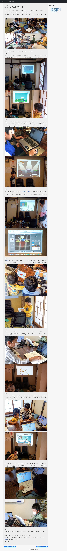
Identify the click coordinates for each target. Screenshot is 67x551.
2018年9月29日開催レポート (41, 546)
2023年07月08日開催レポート (56, 9)
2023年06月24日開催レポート (56, 10)
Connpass (30, 537)
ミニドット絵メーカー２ (25, 191)
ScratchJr (6, 260)
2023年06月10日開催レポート (56, 11)
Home (10, 1)
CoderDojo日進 (4, 1)
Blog (13, 1)
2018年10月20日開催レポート (10, 546)
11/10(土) (6, 539)
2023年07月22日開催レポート (56, 8)
